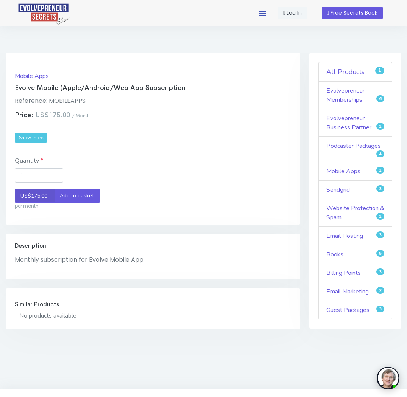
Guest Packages (355, 310)
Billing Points (355, 272)
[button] (262, 13)
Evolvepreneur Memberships (355, 95)
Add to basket (54, 196)
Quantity (28, 161)
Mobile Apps (32, 76)
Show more (31, 138)
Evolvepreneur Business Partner (355, 123)
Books (355, 254)
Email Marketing (355, 291)
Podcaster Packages (355, 149)
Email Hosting (355, 235)
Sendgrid (355, 189)
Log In (292, 13)
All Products (355, 71)
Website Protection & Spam (355, 213)
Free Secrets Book (352, 13)
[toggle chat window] (388, 378)
